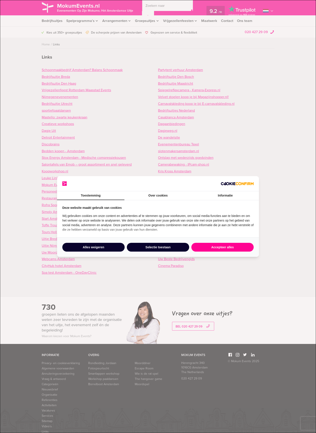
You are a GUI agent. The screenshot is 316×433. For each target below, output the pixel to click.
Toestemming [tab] (91, 195)
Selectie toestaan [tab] (158, 247)
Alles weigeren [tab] (93, 247)
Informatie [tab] (225, 195)
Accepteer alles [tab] (222, 247)
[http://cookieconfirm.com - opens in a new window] (237, 183)
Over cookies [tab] (158, 195)
